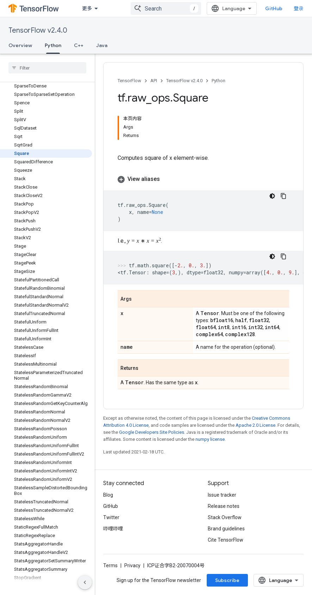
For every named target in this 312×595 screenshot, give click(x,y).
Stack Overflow (225, 517)
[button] (203, 179)
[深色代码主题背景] (272, 196)
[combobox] (166, 8)
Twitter (111, 517)
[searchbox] (47, 67)
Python (218, 80)
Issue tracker (222, 495)
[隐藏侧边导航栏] (85, 582)
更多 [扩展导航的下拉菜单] (87, 8)
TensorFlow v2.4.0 (37, 30)
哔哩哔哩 (113, 528)
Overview (20, 45)
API (153, 80)
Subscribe (227, 580)
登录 (299, 8)
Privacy (132, 565)
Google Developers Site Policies (151, 432)
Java (101, 45)
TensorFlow (129, 80)
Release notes (223, 506)
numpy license (210, 439)
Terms (110, 565)
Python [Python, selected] (53, 45)
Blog (108, 495)
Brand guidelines (226, 528)
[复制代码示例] (283, 196)
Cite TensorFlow (225, 540)
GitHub (273, 8)
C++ (78, 45)
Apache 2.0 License (255, 425)
